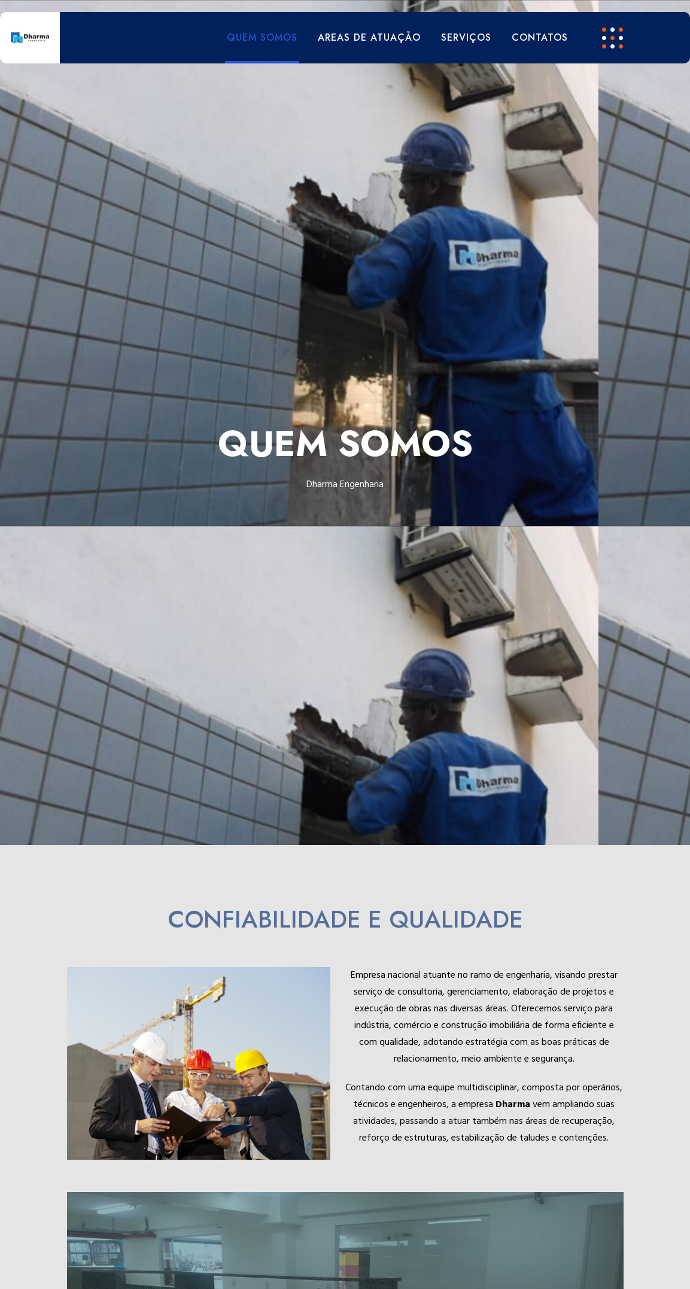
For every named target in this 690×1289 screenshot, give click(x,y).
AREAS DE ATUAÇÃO (369, 37)
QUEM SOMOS (262, 37)
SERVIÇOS (466, 37)
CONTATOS (540, 37)
